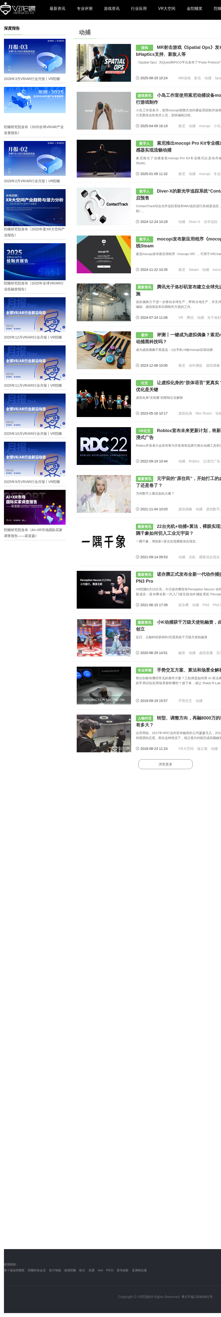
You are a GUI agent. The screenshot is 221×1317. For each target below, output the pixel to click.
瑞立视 (202, 749)
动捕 (207, 78)
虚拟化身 (185, 413)
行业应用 (139, 8)
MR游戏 (184, 78)
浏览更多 (165, 764)
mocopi (204, 126)
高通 (91, 1270)
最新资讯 (57, 8)
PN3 (206, 605)
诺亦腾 (183, 605)
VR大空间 (166, 8)
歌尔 (82, 1270)
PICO (109, 1270)
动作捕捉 (196, 365)
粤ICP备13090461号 (197, 1297)
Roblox (194, 461)
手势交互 (185, 701)
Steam (194, 270)
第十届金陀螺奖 (14, 1270)
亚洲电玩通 (139, 1270)
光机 (192, 557)
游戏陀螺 (70, 1270)
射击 (197, 78)
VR (180, 317)
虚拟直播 (206, 653)
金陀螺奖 (195, 8)
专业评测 (84, 8)
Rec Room (204, 413)
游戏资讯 (112, 8)
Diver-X (194, 222)
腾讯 (190, 317)
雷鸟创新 (123, 1270)
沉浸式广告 (211, 461)
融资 (181, 653)
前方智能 (55, 1270)
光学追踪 (211, 222)
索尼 (181, 126)
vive (100, 1270)
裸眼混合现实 (209, 557)
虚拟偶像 (213, 365)
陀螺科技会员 (37, 1270)
